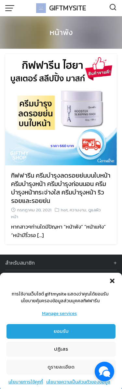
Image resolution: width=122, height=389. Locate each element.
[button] (112, 283)
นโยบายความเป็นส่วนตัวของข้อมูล (78, 384)
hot (64, 210)
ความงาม (78, 210)
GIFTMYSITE (67, 8)
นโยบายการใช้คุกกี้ (25, 384)
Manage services (59, 315)
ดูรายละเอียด (61, 369)
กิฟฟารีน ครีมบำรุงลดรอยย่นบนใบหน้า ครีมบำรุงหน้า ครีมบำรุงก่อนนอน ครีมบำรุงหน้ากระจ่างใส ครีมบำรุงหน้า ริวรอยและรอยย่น (60, 188)
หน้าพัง (61, 32)
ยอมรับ (61, 333)
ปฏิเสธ (61, 351)
